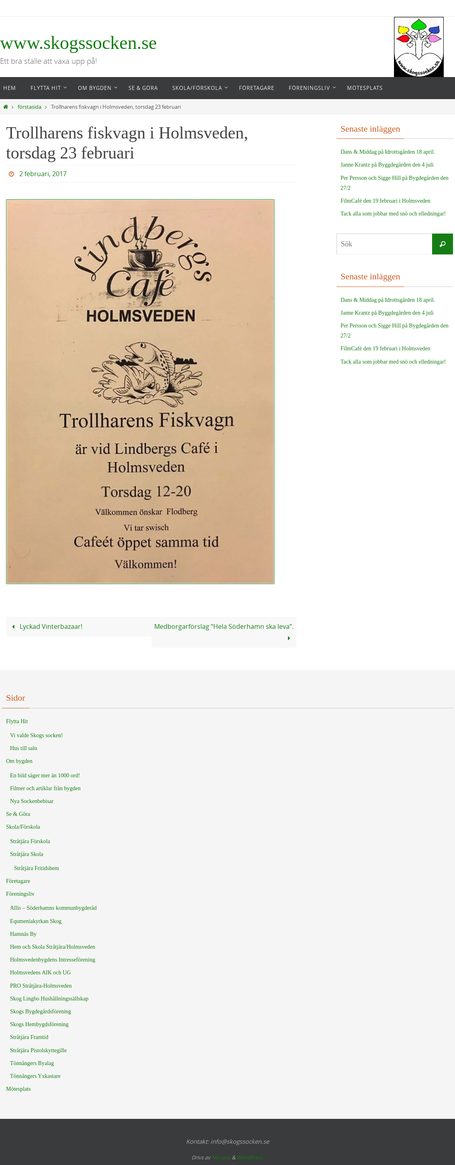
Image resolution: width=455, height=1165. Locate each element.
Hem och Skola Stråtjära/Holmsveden (52, 947)
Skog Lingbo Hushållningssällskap (49, 999)
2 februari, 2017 (43, 173)
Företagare (18, 881)
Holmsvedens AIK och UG (40, 973)
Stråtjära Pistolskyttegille (38, 1050)
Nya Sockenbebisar (31, 801)
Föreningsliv (20, 894)
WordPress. (250, 1157)
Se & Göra (18, 814)
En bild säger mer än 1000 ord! (45, 776)
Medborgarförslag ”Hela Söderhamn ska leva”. (224, 632)
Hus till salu (23, 748)
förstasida (29, 107)
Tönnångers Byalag (32, 1063)
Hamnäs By (23, 934)
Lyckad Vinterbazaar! (45, 626)
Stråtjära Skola (26, 854)
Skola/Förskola (23, 827)
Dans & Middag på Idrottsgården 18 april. (388, 152)
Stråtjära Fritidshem (36, 868)
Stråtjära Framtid (29, 1037)
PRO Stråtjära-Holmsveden (41, 986)
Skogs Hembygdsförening (39, 1024)
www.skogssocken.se (78, 43)
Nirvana (221, 1157)
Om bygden (19, 761)
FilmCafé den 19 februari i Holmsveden (386, 201)
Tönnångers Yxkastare (35, 1076)
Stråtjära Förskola (30, 841)
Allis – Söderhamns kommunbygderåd (53, 908)
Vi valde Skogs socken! (36, 735)
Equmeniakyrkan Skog (35, 921)
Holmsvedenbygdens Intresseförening (52, 960)
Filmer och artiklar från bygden (45, 788)
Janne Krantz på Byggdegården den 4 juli (387, 165)
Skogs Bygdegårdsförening (40, 1011)
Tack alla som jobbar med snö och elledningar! (393, 214)
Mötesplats (18, 1089)
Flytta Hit (17, 721)
